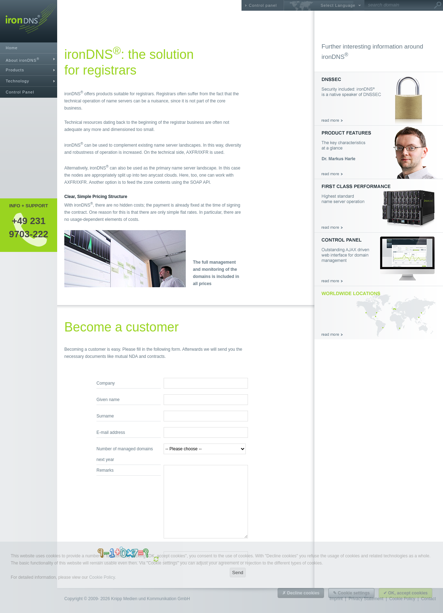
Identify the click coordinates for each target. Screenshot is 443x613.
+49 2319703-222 (28, 227)
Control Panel (20, 92)
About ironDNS (22, 59)
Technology (17, 81)
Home (12, 48)
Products (15, 70)
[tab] (28, 59)
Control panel (263, 5)
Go (437, 5)
